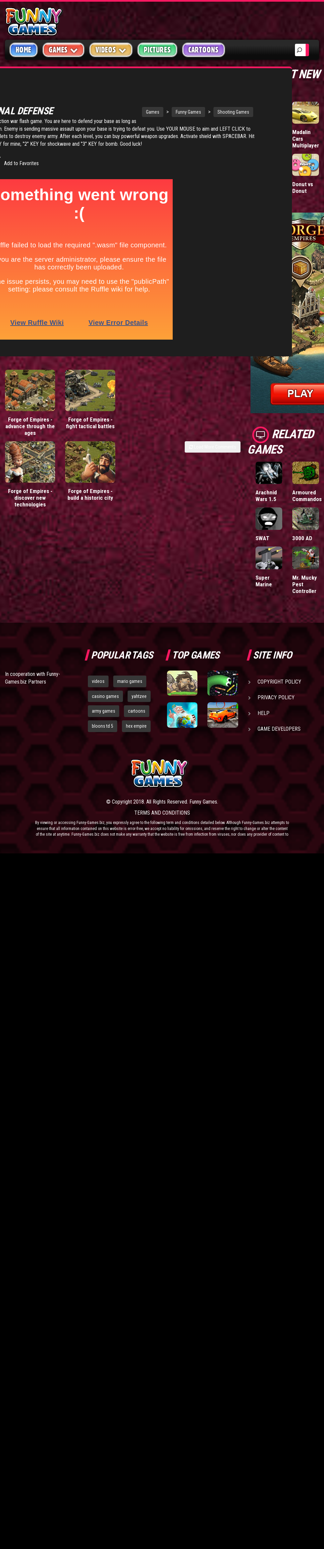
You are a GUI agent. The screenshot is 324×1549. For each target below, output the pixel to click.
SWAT (262, 538)
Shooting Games (192, 101)
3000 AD (302, 538)
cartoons (136, 711)
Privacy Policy (276, 697)
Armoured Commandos (307, 495)
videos (98, 681)
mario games (129, 681)
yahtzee (139, 696)
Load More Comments (212, 452)
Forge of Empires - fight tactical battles (90, 428)
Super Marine (264, 581)
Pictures (157, 49)
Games (111, 101)
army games (103, 711)
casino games (105, 696)
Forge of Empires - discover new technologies (30, 503)
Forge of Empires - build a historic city (90, 499)
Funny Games (147, 101)
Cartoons (203, 49)
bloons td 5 (102, 726)
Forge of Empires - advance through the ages (30, 431)
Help (264, 713)
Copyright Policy (279, 682)
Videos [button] (111, 49)
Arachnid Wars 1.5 (266, 495)
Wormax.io (268, 132)
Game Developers (279, 729)
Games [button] (63, 49)
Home (23, 49)
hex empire (136, 726)
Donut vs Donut (302, 187)
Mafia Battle (263, 187)
